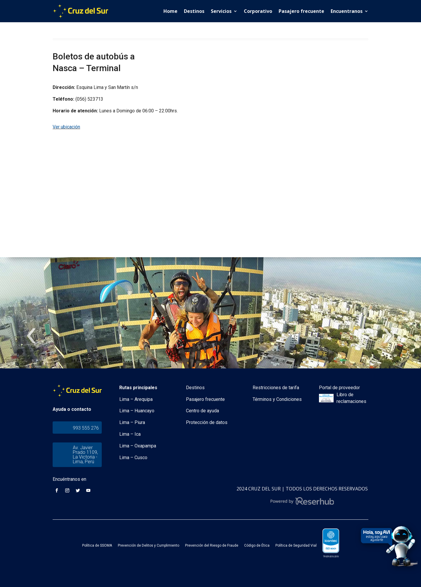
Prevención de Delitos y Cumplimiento (148, 545)
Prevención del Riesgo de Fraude (211, 545)
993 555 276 (86, 428)
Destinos (194, 11)
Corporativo (258, 11)
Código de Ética (257, 545)
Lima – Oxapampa (137, 446)
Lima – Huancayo (136, 410)
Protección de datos (206, 422)
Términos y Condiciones (277, 399)
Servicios (221, 11)
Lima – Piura (132, 422)
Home (170, 11)
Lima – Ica (130, 434)
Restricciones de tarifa (276, 387)
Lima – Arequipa (136, 399)
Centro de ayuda (202, 410)
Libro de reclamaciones (351, 398)
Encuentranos (347, 11)
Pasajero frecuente (301, 11)
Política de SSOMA (97, 545)
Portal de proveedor (339, 387)
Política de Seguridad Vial (296, 545)
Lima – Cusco (133, 457)
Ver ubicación (66, 127)
